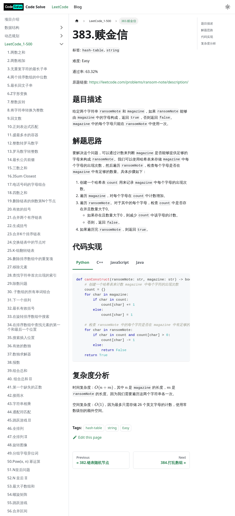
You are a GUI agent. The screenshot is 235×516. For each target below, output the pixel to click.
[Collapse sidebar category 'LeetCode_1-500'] (61, 44)
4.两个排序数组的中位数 (27, 77)
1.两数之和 (16, 52)
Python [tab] (82, 262)
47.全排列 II (17, 436)
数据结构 (12, 27)
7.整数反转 (16, 101)
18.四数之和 (17, 192)
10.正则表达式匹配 (22, 126)
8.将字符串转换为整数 (25, 110)
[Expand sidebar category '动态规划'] (61, 35)
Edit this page (87, 437)
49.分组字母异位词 (22, 453)
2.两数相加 (16, 60)
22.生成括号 (17, 225)
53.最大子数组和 (21, 486)
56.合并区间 (17, 510)
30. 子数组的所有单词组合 (28, 291)
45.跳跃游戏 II (19, 420)
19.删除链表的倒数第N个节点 (31, 200)
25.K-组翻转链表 (20, 250)
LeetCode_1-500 (18, 44)
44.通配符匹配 (19, 411)
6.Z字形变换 (17, 93)
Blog (78, 6)
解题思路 (207, 30)
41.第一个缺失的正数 (24, 387)
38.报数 (13, 362)
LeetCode (60, 6)
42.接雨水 (15, 395)
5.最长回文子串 (20, 85)
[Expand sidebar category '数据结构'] (61, 27)
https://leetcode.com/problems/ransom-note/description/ (138, 82)
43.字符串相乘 (19, 403)
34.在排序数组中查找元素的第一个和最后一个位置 (33, 327)
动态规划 (12, 35)
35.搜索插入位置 (21, 337)
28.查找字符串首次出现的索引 (32, 275)
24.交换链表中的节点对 (26, 242)
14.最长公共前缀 (21, 159)
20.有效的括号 (19, 209)
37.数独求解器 (19, 354)
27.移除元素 (17, 266)
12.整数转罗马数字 (22, 143)
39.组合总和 (17, 370)
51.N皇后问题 (18, 469)
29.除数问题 (17, 283)
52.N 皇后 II (17, 477)
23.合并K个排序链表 (24, 233)
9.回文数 (14, 118)
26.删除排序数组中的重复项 (30, 258)
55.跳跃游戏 (17, 502)
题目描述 (207, 23)
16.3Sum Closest (21, 176)
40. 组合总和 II (19, 378)
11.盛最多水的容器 (22, 134)
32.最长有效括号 (21, 308)
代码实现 (207, 37)
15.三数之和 (17, 167)
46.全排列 (15, 428)
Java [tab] (140, 262)
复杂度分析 (208, 43)
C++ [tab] (100, 262)
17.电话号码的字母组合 (26, 184)
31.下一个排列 (19, 299)
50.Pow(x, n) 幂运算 (23, 461)
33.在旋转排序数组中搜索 (28, 316)
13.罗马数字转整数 (22, 151)
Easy (125, 428)
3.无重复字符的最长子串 (27, 68)
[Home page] (77, 21)
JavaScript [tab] (119, 262)
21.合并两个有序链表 (24, 217)
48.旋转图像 (17, 444)
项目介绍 (12, 19)
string (112, 428)
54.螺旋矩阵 (17, 494)
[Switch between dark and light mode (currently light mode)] (227, 7)
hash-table (94, 428)
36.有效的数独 (19, 345)
